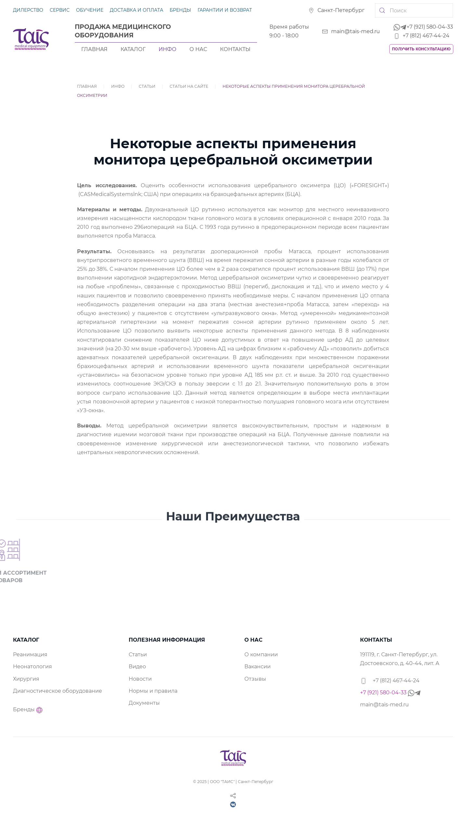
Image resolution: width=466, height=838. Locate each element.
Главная (94, 49)
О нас (198, 49)
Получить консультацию (421, 48)
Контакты (235, 49)
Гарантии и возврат (225, 10)
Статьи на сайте (189, 86)
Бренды (180, 10)
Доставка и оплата (136, 10)
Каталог (133, 49)
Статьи (147, 86)
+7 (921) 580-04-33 (423, 27)
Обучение (89, 10)
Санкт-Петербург (336, 10)
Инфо (167, 49)
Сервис (60, 10)
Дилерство (28, 10)
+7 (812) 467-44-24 (421, 36)
